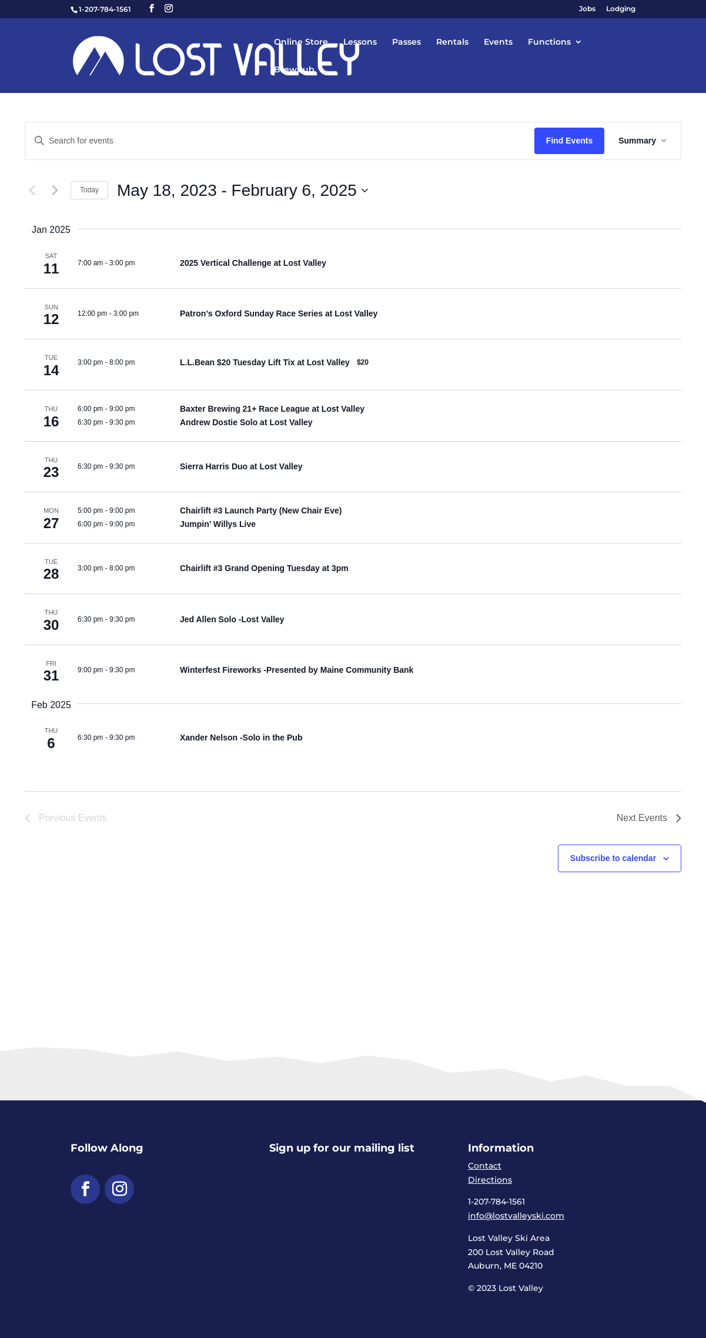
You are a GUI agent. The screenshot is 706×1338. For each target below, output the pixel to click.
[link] (221, 54)
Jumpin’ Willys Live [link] (218, 524)
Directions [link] (490, 1179)
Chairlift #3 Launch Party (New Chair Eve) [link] (261, 510)
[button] (152, 8)
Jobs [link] (587, 9)
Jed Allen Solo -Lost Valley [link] (232, 619)
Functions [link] (549, 42)
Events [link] (498, 42)
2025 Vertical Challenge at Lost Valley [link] (253, 263)
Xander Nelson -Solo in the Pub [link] (241, 737)
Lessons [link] (360, 42)
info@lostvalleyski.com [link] (516, 1215)
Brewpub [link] (294, 70)
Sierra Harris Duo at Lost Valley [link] (241, 466)
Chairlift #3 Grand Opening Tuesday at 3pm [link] (264, 568)
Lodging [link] (620, 9)
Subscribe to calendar (613, 858)
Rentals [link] (452, 42)
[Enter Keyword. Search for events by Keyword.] (279, 140)
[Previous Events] (32, 190)
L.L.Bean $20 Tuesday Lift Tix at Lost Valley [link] (265, 362)
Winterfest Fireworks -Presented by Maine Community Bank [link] (296, 670)
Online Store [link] (301, 42)
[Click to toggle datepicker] (242, 190)
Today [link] (89, 190)
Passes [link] (406, 42)
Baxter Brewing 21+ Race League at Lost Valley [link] (272, 408)
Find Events (569, 140)
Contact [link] (484, 1165)
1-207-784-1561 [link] (105, 9)
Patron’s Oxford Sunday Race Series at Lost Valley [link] (278, 313)
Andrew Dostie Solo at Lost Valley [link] (246, 422)
